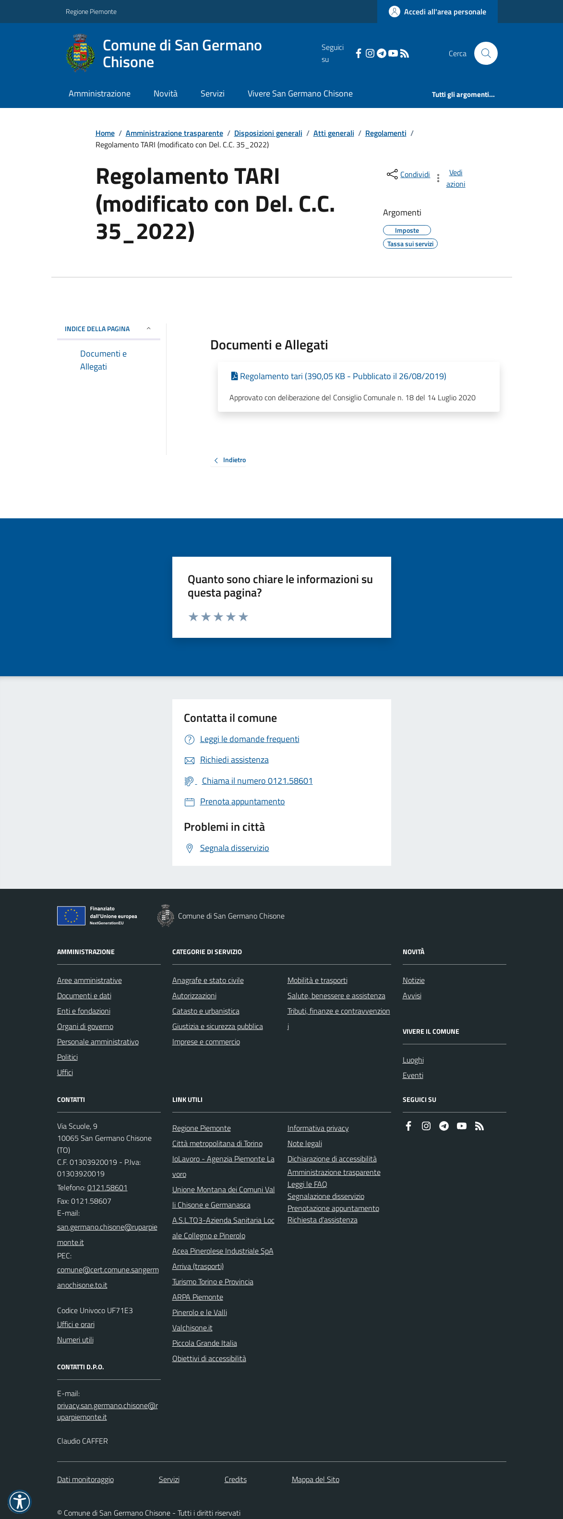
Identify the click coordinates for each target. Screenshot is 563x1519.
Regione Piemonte (91, 11)
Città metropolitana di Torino (217, 1143)
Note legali (304, 1143)
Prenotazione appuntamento (333, 1208)
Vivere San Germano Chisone (300, 93)
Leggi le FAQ (307, 1184)
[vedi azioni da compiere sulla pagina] (450, 178)
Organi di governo (85, 1026)
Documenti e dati (84, 995)
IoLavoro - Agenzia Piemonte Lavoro (223, 1166)
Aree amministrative (89, 980)
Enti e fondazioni (83, 1011)
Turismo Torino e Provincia (212, 1281)
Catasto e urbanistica (206, 1011)
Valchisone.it (192, 1327)
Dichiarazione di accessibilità (332, 1158)
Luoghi (413, 1059)
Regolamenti (386, 133)
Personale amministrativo (98, 1041)
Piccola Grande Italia (204, 1343)
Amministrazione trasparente (174, 133)
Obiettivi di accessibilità (209, 1358)
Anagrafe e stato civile (208, 980)
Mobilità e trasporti (317, 980)
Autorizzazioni (194, 995)
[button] (19, 1501)
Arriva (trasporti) (198, 1266)
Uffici (65, 1072)
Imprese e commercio (206, 1041)
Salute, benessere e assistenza (336, 995)
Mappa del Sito (315, 1479)
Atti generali (333, 133)
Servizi (213, 93)
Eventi (413, 1075)
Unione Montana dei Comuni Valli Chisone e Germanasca (223, 1197)
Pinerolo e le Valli (199, 1312)
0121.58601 (107, 1187)
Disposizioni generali (268, 133)
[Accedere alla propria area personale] (437, 11)
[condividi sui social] (407, 174)
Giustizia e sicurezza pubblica (217, 1026)
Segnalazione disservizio (325, 1196)
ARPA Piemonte (197, 1297)
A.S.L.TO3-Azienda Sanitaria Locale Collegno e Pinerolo (223, 1227)
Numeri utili (75, 1339)
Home (105, 133)
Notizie (414, 980)
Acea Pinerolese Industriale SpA (223, 1250)
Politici (67, 1057)
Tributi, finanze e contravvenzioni (338, 1018)
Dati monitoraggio (85, 1479)
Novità (166, 93)
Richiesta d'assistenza (322, 1219)
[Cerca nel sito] (482, 53)
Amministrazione (100, 93)
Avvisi (412, 995)
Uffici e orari (76, 1324)
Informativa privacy (318, 1128)
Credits (236, 1479)
